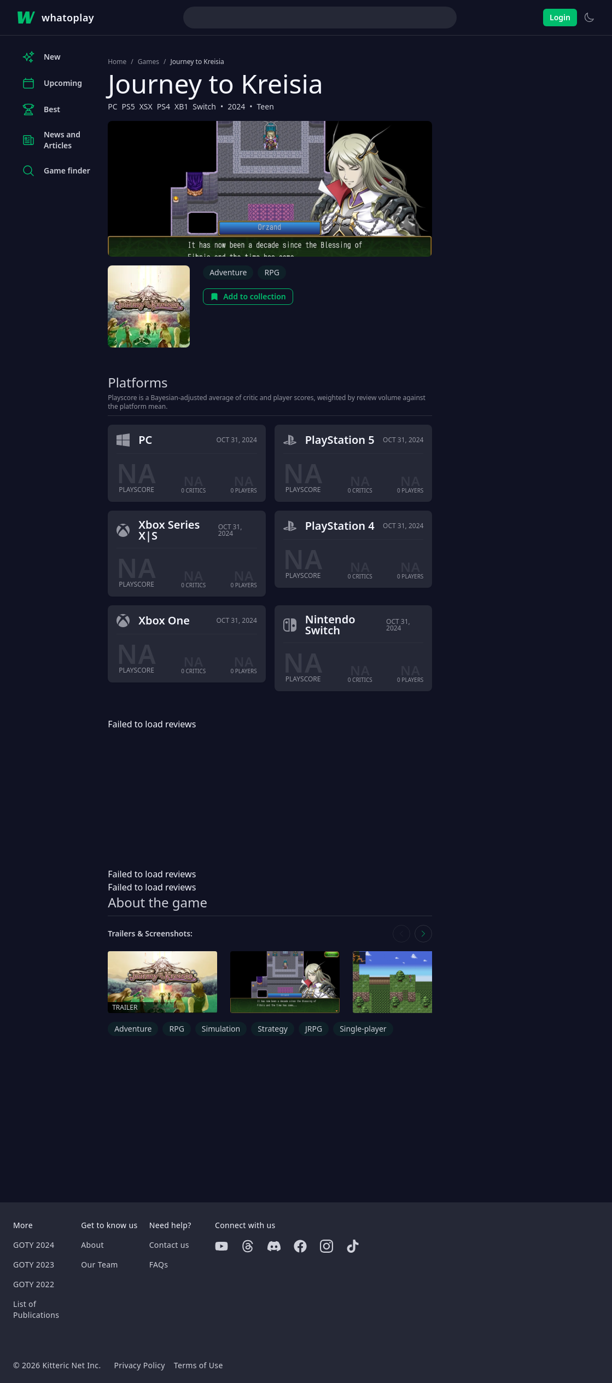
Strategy (273, 1028)
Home (117, 61)
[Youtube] (221, 1246)
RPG (271, 272)
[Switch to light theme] (589, 17)
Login (560, 17)
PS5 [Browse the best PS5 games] (128, 106)
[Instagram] (326, 1246)
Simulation (221, 1028)
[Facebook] (300, 1246)
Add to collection (248, 296)
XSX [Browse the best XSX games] (146, 106)
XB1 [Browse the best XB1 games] (181, 106)
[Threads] (247, 1246)
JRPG (313, 1028)
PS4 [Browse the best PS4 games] (163, 106)
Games (148, 61)
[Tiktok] (352, 1246)
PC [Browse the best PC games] (112, 106)
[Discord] (274, 1246)
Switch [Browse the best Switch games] (204, 106)
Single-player (363, 1028)
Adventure (228, 272)
